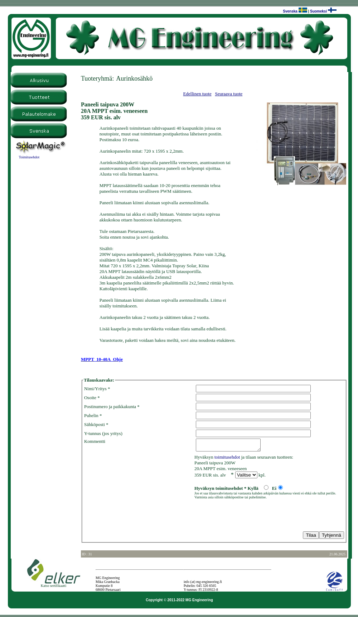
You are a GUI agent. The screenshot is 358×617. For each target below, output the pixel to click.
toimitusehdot (227, 459)
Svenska (290, 11)
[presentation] (138, 517)
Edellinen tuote (197, 93)
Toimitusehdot (29, 157)
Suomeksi (318, 11)
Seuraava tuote (228, 93)
